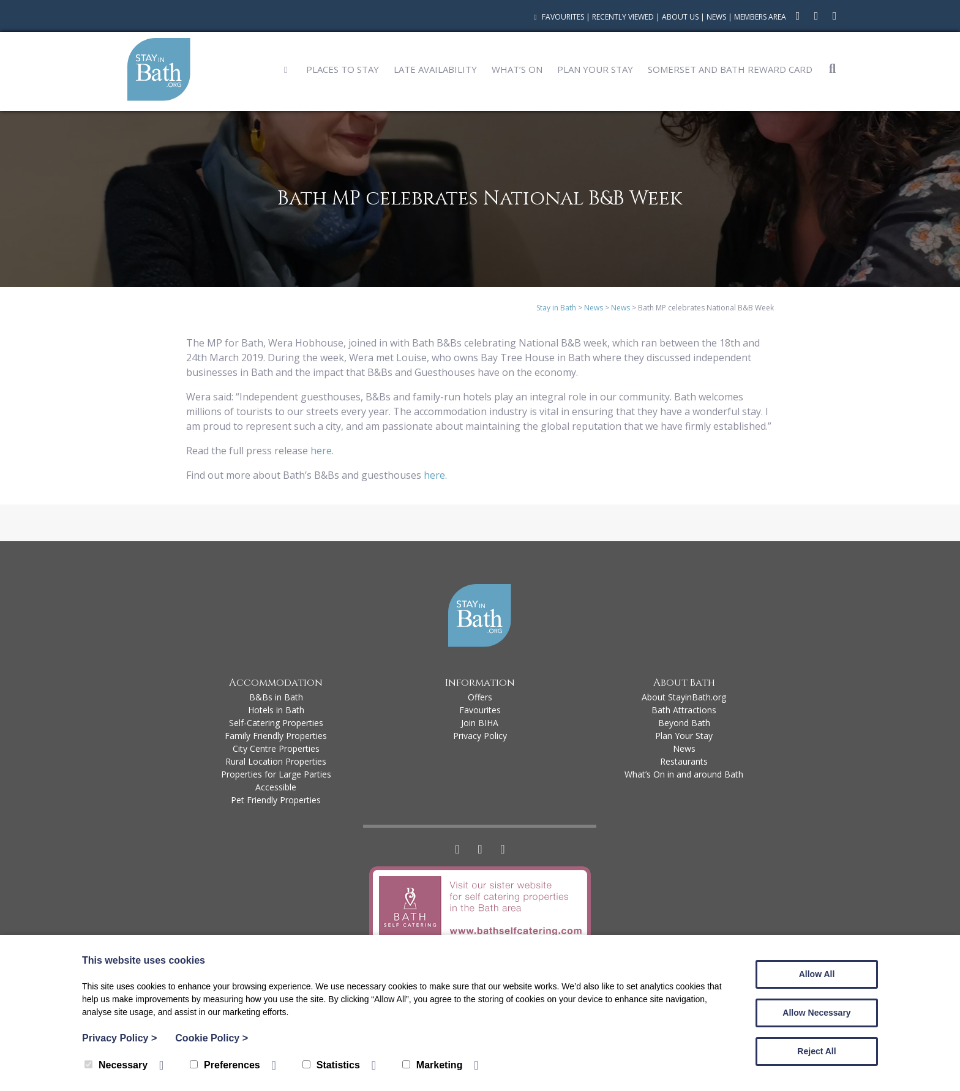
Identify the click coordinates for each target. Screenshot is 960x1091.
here (321, 450)
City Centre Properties (276, 748)
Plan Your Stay (595, 69)
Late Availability (435, 69)
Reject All (816, 1051)
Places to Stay (342, 69)
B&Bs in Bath (276, 697)
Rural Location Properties (275, 761)
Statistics (331, 1065)
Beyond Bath (684, 723)
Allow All (817, 974)
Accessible (275, 787)
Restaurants (684, 761)
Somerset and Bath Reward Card (730, 69)
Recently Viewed (623, 17)
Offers (480, 697)
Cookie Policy (211, 1038)
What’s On (517, 69)
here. (436, 475)
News (716, 17)
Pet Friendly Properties (276, 800)
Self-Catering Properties (276, 723)
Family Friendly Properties (276, 735)
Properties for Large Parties (276, 774)
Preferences (225, 1065)
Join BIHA (479, 723)
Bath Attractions (683, 710)
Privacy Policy (480, 735)
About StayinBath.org (684, 697)
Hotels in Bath (276, 710)
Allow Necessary (816, 1013)
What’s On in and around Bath (683, 774)
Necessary (116, 1065)
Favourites (557, 17)
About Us (680, 17)
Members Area (760, 17)
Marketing (432, 1065)
